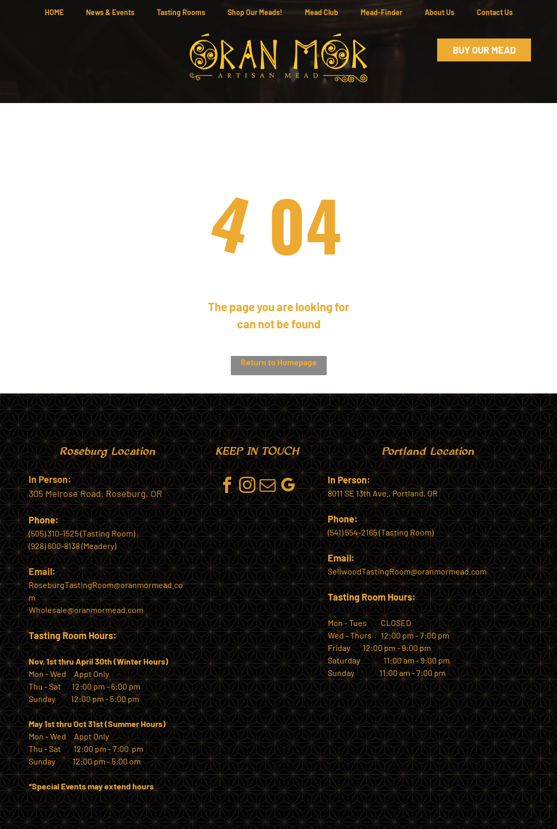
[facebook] (227, 487)
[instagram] (247, 487)
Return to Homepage (279, 362)
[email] (267, 487)
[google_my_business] (288, 487)
